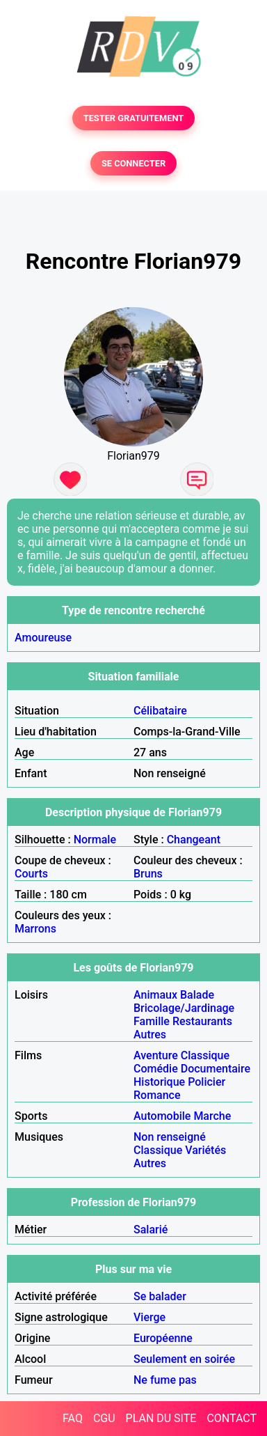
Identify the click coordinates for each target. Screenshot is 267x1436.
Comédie (156, 1068)
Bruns (148, 873)
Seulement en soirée (184, 1359)
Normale (95, 839)
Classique (205, 1055)
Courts (31, 873)
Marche (212, 1116)
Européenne (163, 1338)
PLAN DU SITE (161, 1418)
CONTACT (232, 1418)
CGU (104, 1418)
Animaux (155, 994)
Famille (152, 1021)
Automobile (162, 1116)
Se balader (160, 1296)
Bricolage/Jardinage (184, 1008)
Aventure (156, 1055)
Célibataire (160, 710)
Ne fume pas (165, 1380)
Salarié (151, 1229)
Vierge (149, 1317)
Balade (197, 994)
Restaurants (202, 1021)
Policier (206, 1081)
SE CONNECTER (133, 163)
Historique (159, 1081)
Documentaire (215, 1068)
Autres (150, 1034)
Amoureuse (43, 637)
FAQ (73, 1418)
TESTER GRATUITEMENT (133, 118)
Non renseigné (170, 1137)
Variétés (205, 1150)
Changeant (193, 839)
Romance (157, 1095)
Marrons (35, 928)
